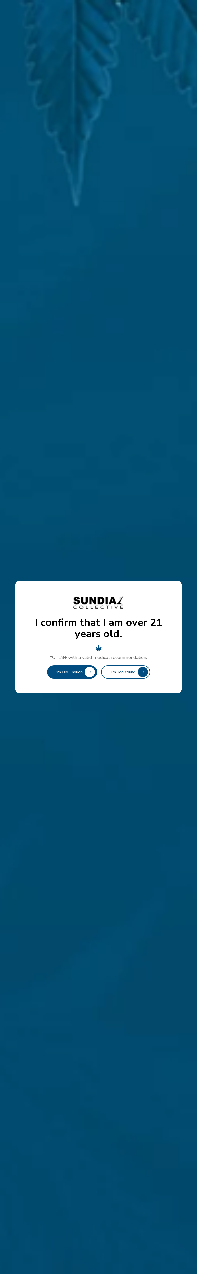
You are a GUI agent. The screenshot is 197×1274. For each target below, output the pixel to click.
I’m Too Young (123, 672)
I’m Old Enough (69, 672)
